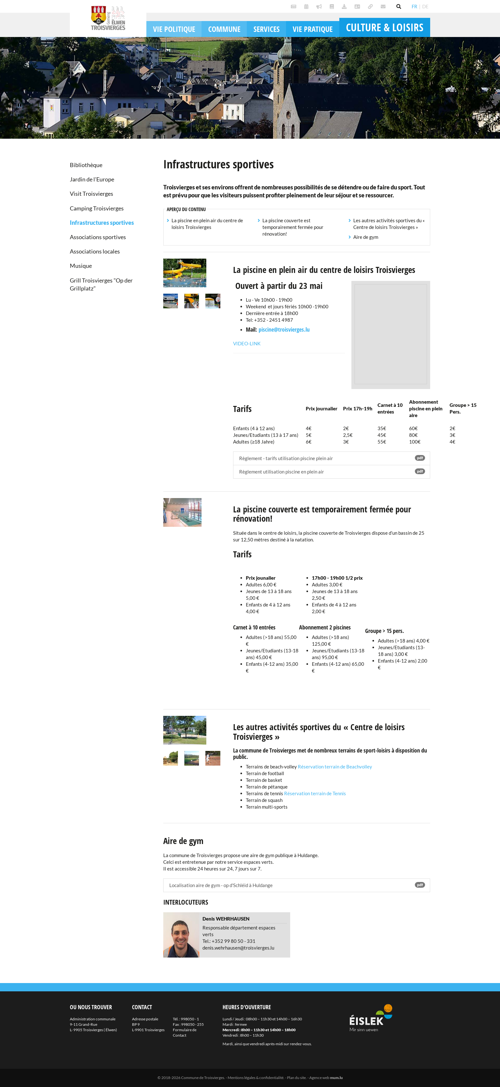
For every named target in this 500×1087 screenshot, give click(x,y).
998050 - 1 (190, 1019)
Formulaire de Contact (184, 1032)
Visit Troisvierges (91, 193)
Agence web (319, 1077)
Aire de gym (365, 237)
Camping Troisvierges (97, 208)
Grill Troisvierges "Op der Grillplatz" (101, 284)
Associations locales (95, 251)
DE (425, 6)
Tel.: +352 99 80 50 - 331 (228, 941)
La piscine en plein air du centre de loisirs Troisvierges (207, 223)
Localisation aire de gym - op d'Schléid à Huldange (296, 885)
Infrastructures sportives (102, 222)
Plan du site (296, 1077)
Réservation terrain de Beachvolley (335, 766)
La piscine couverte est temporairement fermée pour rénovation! (292, 227)
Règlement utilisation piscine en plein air (331, 471)
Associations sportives (98, 236)
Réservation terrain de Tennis (314, 793)
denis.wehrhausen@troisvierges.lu (238, 948)
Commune (224, 29)
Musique (81, 265)
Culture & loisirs (384, 27)
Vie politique (174, 29)
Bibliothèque (86, 164)
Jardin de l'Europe (92, 179)
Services (267, 29)
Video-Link (247, 343)
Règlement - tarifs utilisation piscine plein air (331, 458)
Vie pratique (313, 29)
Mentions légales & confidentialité (255, 1077)
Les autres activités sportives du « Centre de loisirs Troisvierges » (389, 223)
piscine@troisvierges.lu (284, 329)
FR (414, 6)
